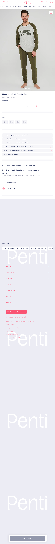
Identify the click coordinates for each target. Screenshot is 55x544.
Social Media (10, 290)
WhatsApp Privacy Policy (14, 338)
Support (9, 284)
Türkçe (8, 302)
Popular (9, 266)
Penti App (9, 296)
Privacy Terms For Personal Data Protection (20, 321)
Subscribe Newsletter (17, 312)
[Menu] (3, 2)
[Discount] (13, 2)
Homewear (18, 6)
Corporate (9, 278)
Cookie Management (12, 334)
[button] (25, 88)
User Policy (9, 331)
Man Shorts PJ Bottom (38, 248)
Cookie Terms (10, 324)
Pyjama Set (27, 6)
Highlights (10, 272)
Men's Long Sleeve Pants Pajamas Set (15, 248)
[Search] (8, 2)
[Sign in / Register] (46, 2)
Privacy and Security (12, 328)
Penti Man (9, 6)
